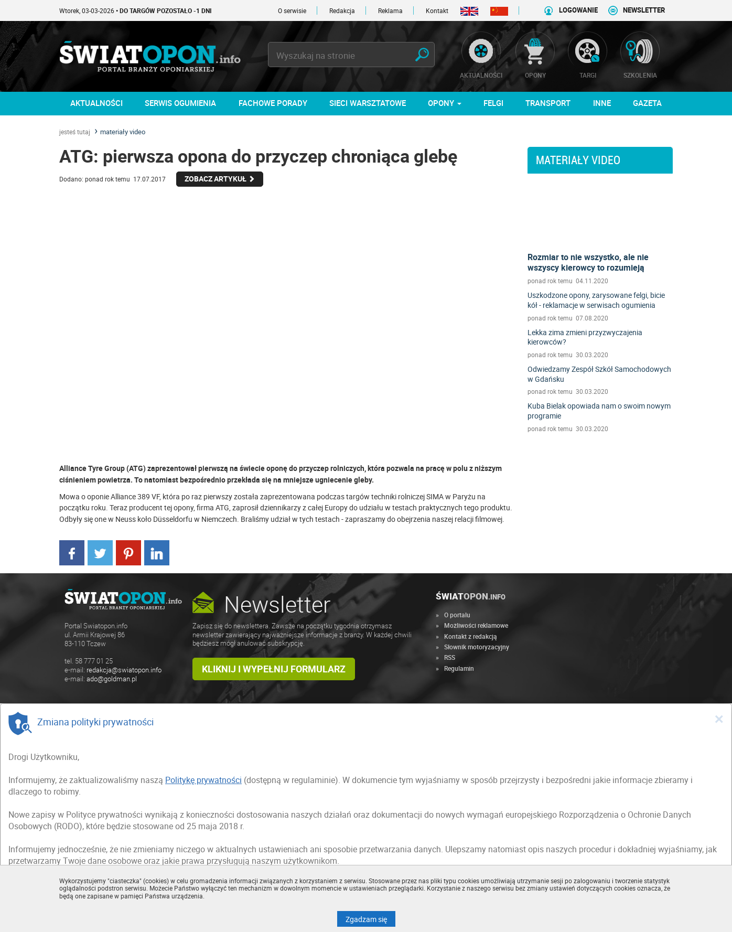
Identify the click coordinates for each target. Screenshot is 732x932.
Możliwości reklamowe (476, 625)
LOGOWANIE (578, 10)
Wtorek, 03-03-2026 (135, 10)
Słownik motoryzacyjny (476, 646)
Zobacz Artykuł (220, 179)
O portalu (457, 614)
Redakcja (342, 10)
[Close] (719, 718)
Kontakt (437, 10)
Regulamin (459, 668)
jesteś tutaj (74, 131)
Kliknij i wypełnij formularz (274, 668)
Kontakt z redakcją (470, 636)
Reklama (390, 10)
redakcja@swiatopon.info (124, 670)
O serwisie (292, 10)
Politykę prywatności (203, 780)
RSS (449, 657)
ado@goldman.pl (112, 678)
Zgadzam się (370, 919)
